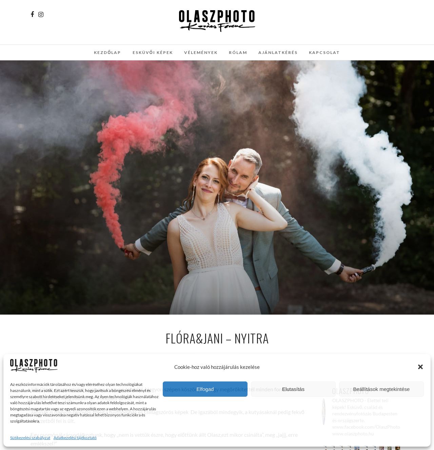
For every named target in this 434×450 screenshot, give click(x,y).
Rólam (238, 52)
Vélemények (201, 52)
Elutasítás (293, 389)
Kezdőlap (107, 52)
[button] (420, 366)
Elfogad (205, 389)
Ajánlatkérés (278, 52)
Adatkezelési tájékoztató (75, 437)
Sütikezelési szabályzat (30, 437)
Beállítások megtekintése (381, 389)
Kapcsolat (324, 52)
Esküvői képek (153, 52)
